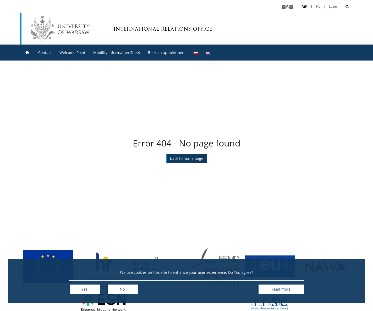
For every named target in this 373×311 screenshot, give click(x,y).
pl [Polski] (318, 6)
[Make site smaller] (291, 7)
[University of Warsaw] (61, 29)
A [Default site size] (287, 6)
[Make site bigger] (284, 7)
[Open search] (345, 6)
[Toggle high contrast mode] (304, 6)
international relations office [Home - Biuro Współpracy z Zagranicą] (142, 29)
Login (333, 6)
